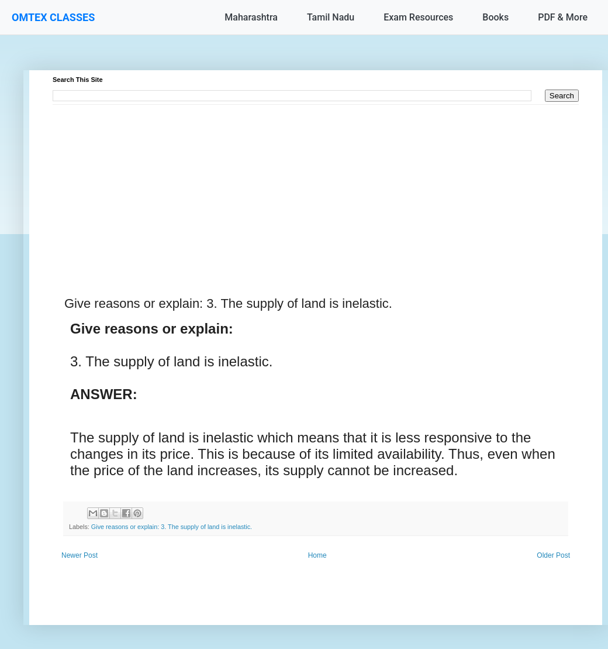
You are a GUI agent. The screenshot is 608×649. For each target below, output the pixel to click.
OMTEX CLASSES (53, 17)
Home (317, 555)
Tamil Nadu (330, 17)
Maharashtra (251, 17)
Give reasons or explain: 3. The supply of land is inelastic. (171, 526)
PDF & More (563, 17)
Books (495, 17)
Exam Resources (418, 17)
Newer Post (79, 555)
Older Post (553, 555)
